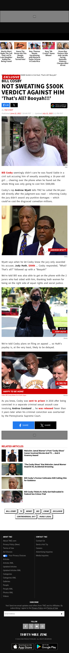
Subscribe (61, 613)
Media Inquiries (42, 556)
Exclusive (57, 511)
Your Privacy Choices (14, 556)
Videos (6, 596)
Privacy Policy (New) (11, 544)
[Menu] (3, 36)
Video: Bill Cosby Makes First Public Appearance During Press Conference (15, 395)
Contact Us (40, 541)
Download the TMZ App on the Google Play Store (46, 646)
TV (21, 511)
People (6, 585)
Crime (46, 511)
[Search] (65, 36)
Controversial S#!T (26, 516)
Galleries (6, 581)
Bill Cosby (11, 511)
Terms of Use (8, 548)
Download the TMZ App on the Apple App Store (23, 646)
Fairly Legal (45, 516)
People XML (8, 589)
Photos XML (8, 592)
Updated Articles (10, 567)
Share (23, 425)
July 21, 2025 (47, 113)
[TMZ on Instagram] (42, 626)
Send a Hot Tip (42, 544)
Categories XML (9, 578)
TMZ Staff (8, 110)
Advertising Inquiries (44, 552)
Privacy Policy (37, 608)
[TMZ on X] (31, 626)
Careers (39, 548)
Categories (7, 574)
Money (29, 511)
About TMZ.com (9, 541)
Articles (6, 559)
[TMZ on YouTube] (36, 626)
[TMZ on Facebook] (25, 626)
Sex (37, 511)
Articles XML (8, 563)
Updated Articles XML (12, 570)
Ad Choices (7, 552)
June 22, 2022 (15, 113)
